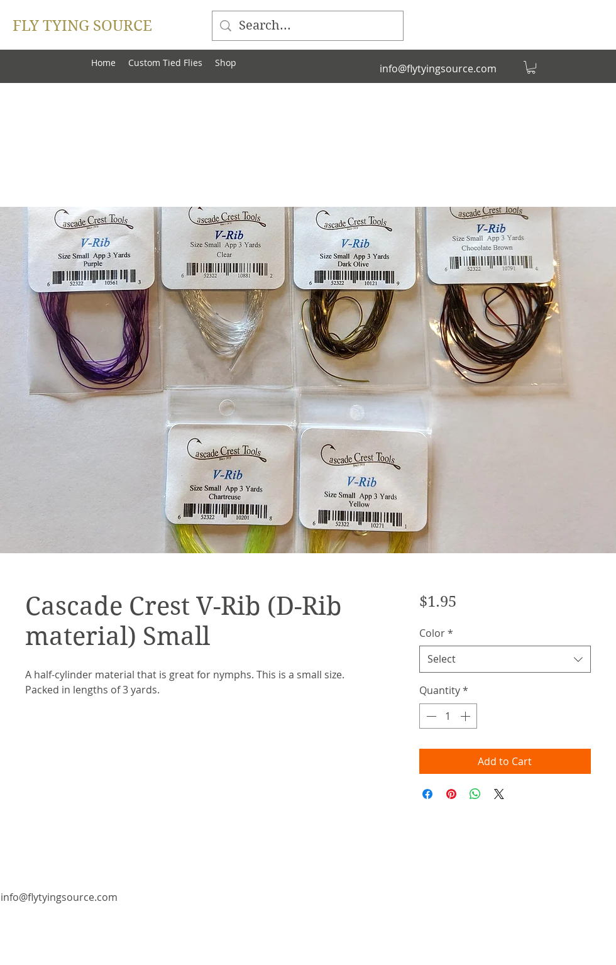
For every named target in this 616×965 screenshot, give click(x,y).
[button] (531, 67)
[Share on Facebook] (427, 794)
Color (436, 633)
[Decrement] (430, 716)
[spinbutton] (448, 716)
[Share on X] (499, 794)
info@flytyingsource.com (438, 68)
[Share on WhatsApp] (475, 794)
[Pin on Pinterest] (451, 794)
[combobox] (505, 659)
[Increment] (466, 716)
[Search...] (308, 25)
